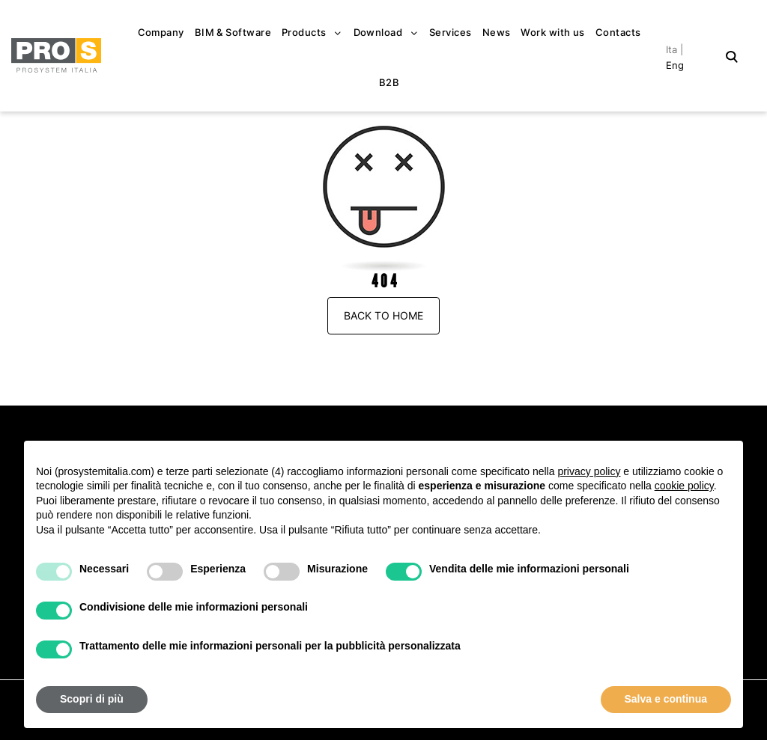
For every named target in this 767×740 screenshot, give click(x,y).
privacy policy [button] (588, 471)
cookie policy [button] (684, 486)
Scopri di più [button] (92, 699)
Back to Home (383, 315)
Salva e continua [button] (666, 699)
